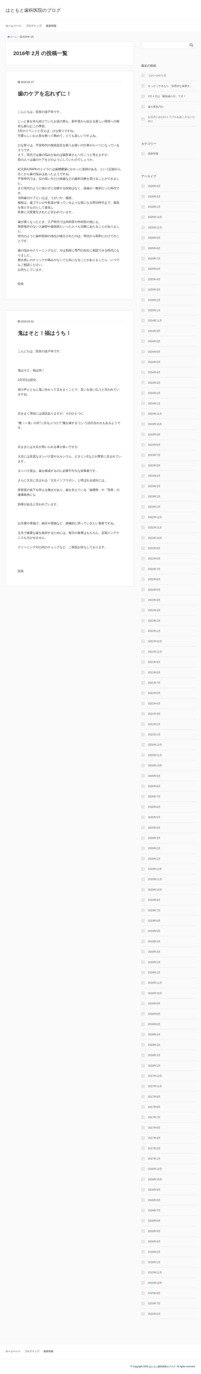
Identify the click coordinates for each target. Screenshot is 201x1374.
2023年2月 (154, 496)
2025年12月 (155, 217)
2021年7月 (154, 682)
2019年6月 (154, 920)
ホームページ (13, 25)
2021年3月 (154, 713)
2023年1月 (154, 506)
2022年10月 (155, 537)
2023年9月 (154, 434)
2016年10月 (155, 1179)
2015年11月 (155, 1272)
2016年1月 (154, 1262)
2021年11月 (155, 651)
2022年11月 (155, 527)
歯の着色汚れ (156, 106)
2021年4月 (154, 703)
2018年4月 (154, 1034)
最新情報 (51, 25)
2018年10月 (155, 993)
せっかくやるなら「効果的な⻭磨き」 (170, 85)
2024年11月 (155, 320)
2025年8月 (154, 248)
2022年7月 (154, 568)
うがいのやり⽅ (157, 75)
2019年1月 (154, 972)
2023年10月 (155, 424)
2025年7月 (154, 258)
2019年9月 (154, 899)
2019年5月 (154, 930)
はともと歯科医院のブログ (33, 10)
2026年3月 (154, 196)
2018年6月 (154, 1024)
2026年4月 (154, 186)
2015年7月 (154, 1303)
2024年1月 (154, 403)
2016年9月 (154, 1189)
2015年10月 (155, 1282)
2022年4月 (154, 599)
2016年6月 (154, 1220)
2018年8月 (154, 1013)
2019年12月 (155, 868)
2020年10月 (155, 765)
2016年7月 (154, 1210)
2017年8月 (154, 1106)
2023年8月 (154, 444)
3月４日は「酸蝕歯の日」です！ (167, 96)
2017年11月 (155, 1086)
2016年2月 (154, 1251)
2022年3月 (154, 610)
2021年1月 (154, 734)
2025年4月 (154, 279)
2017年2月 (154, 1148)
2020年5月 (154, 817)
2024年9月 (154, 330)
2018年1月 (154, 1065)
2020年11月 (155, 755)
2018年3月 (154, 1044)
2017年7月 (154, 1117)
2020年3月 (154, 837)
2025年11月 (155, 227)
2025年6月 (154, 268)
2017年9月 (154, 1096)
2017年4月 (154, 1137)
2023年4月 (154, 475)
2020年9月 (154, 775)
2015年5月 (154, 1313)
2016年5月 (154, 1231)
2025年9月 (154, 237)
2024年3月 (154, 382)
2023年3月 (154, 486)
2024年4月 (154, 372)
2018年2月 (154, 1055)
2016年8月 (154, 1200)
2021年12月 (155, 641)
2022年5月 (154, 589)
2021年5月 (154, 692)
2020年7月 (154, 796)
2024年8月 (154, 341)
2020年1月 (154, 858)
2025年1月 (154, 310)
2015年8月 (154, 1293)
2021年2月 (154, 724)
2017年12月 (155, 1075)
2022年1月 (154, 630)
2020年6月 (154, 806)
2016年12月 (155, 1168)
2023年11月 (155, 413)
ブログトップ (33, 25)
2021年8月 (154, 672)
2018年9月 (154, 1003)
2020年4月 (154, 827)
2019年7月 (154, 910)
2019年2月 (154, 962)
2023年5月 (154, 465)
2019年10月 (155, 889)
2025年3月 (154, 289)
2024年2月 (154, 393)
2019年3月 (154, 951)
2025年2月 (154, 299)
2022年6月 (154, 579)
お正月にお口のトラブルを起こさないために (171, 119)
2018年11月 (155, 982)
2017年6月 (154, 1127)
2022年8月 (154, 558)
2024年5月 (154, 361)
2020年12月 (155, 744)
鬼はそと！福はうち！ (44, 333)
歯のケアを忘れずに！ (44, 94)
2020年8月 (154, 786)
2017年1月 (154, 1158)
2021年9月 (154, 661)
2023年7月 (154, 455)
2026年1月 (154, 206)
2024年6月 (154, 351)
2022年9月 (154, 548)
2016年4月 (154, 1241)
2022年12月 (155, 517)
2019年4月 (154, 941)
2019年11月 (155, 879)
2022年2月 (154, 620)
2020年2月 (154, 848)
